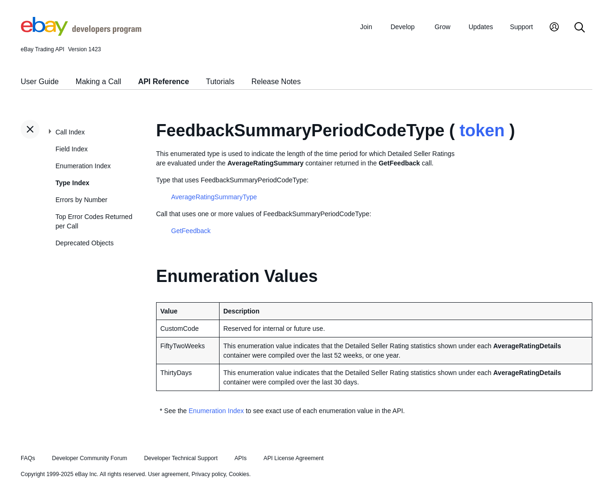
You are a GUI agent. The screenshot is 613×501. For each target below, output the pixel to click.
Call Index (70, 132)
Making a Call (98, 82)
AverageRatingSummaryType (214, 197)
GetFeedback (191, 231)
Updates (481, 27)
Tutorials (220, 82)
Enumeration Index (83, 166)
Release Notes (276, 82)
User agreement (168, 474)
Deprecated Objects (84, 243)
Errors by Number (81, 200)
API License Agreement (293, 458)
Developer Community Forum (89, 458)
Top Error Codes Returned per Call (93, 221)
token (482, 130)
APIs (241, 458)
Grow (442, 27)
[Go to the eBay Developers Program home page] (81, 33)
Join (366, 27)
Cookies (239, 474)
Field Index (71, 149)
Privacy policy (209, 474)
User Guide (40, 82)
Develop (403, 27)
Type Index (72, 183)
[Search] (580, 28)
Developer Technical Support (180, 458)
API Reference (163, 82)
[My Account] (554, 28)
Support (521, 27)
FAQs (28, 458)
